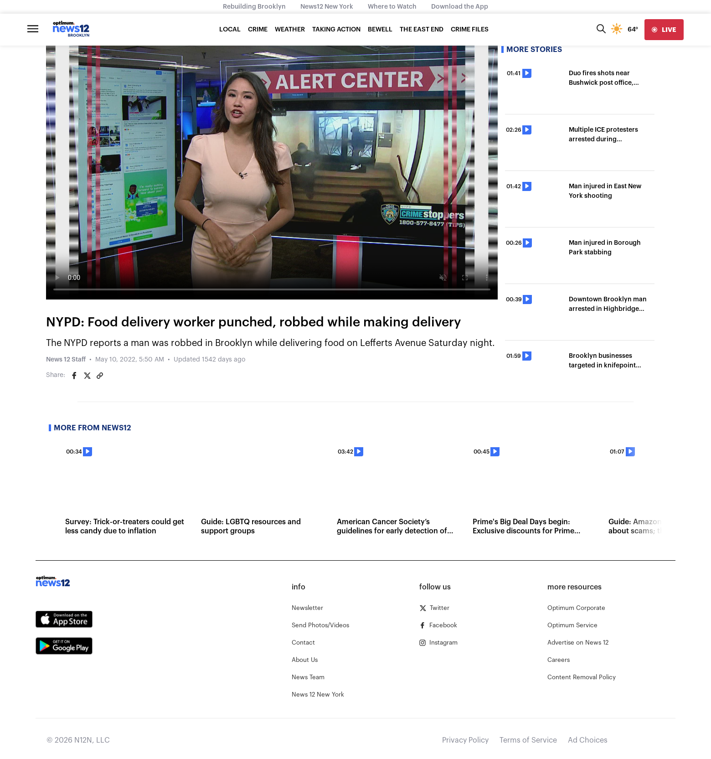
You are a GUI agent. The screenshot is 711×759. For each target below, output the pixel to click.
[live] (664, 29)
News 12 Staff (66, 359)
